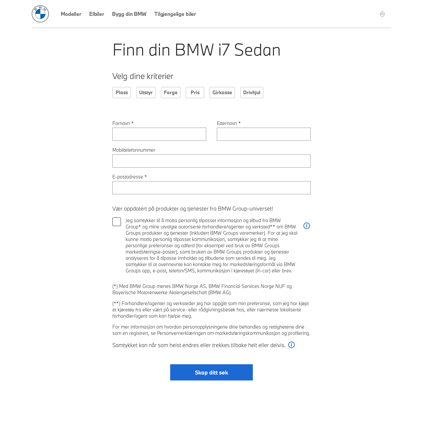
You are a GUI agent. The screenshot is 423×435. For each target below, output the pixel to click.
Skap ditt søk (211, 372)
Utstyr (146, 92)
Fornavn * (123, 123)
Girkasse (222, 92)
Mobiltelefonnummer (133, 150)
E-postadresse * (129, 177)
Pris (195, 92)
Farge (170, 92)
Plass (122, 92)
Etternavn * (229, 123)
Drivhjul (251, 92)
